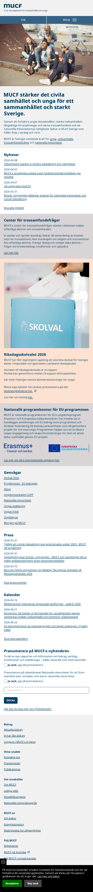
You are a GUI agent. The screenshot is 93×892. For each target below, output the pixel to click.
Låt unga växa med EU (17, 186)
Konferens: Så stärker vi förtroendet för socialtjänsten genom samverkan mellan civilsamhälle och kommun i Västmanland (42, 615)
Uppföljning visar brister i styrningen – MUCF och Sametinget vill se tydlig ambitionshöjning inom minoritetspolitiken (45, 559)
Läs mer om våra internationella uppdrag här (31, 460)
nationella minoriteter (48, 143)
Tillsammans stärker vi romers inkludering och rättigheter (39, 164)
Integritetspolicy (14, 825)
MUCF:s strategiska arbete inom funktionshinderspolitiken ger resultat (42, 175)
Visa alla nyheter (14, 208)
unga (53, 139)
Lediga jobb (11, 791)
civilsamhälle (65, 139)
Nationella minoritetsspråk (20, 803)
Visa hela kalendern (16, 639)
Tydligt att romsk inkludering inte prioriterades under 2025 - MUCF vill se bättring (45, 546)
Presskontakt (12, 763)
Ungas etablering (14, 506)
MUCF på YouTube (17, 852)
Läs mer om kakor (49, 876)
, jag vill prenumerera (25, 665)
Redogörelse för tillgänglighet (22, 831)
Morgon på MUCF (15, 523)
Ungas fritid (11, 511)
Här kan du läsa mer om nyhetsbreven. (28, 709)
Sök (23, 20)
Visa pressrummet (15, 582)
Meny (70, 20)
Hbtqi (7, 489)
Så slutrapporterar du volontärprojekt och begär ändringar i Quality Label (46, 628)
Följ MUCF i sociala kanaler (20, 858)
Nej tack (32, 883)
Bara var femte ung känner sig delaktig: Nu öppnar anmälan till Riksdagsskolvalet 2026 (42, 572)
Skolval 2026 (11, 478)
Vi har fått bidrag (14, 736)
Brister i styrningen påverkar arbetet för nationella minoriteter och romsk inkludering (45, 197)
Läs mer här (11, 253)
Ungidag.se (11, 517)
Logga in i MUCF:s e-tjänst (20, 742)
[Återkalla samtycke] (3, 862)
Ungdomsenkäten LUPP (18, 495)
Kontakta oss (12, 757)
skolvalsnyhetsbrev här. (20, 391)
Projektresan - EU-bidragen (20, 483)
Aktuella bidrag (13, 730)
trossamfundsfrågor (16, 143)
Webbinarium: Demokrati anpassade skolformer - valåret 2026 (42, 604)
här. (30, 397)
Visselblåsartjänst (15, 797)
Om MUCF (10, 785)
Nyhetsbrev (11, 846)
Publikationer (12, 769)
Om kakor (10, 818)
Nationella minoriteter (17, 500)
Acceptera (12, 883)
